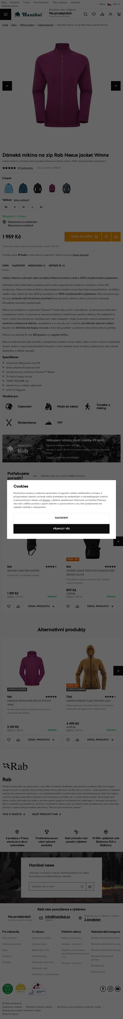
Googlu (46, 500)
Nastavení (61, 518)
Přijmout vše (61, 528)
